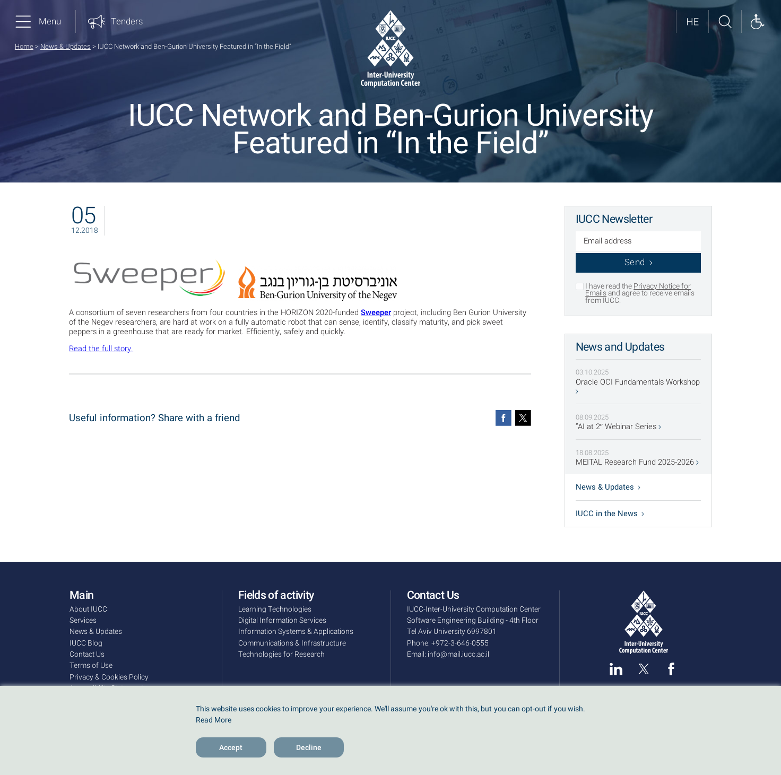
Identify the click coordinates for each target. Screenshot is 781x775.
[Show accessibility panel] (757, 21)
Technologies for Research (281, 654)
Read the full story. (101, 348)
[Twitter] (523, 418)
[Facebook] (503, 418)
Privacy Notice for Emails (638, 290)
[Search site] (724, 21)
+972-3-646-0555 (460, 643)
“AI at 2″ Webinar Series (618, 427)
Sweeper (376, 312)
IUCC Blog (86, 643)
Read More (213, 720)
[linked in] (616, 669)
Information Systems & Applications (295, 631)
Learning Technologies (274, 609)
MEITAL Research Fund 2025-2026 (637, 462)
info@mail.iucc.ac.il (458, 654)
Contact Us (87, 654)
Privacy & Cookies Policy (109, 677)
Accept (230, 747)
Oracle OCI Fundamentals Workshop (638, 386)
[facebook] (671, 669)
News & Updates (65, 46)
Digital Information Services (282, 620)
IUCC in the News (610, 513)
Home (24, 46)
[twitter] (643, 669)
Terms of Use (91, 665)
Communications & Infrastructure (292, 643)
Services (83, 620)
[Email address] (638, 242)
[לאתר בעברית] (692, 21)
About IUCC (88, 609)
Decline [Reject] (309, 747)
